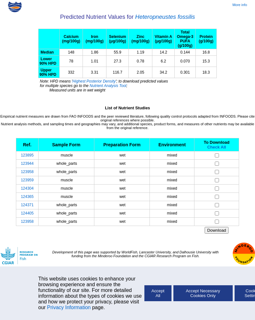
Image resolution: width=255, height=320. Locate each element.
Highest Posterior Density (93, 81)
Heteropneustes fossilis (165, 17)
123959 (27, 180)
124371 (27, 205)
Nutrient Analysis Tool (108, 86)
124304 (27, 188)
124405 (27, 213)
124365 (27, 196)
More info (239, 5)
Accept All (157, 293)
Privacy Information (69, 307)
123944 (27, 163)
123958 (27, 172)
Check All (216, 147)
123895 (27, 155)
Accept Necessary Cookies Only (203, 293)
